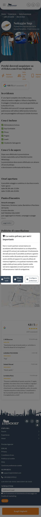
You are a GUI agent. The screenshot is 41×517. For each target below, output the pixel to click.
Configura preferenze (31, 279)
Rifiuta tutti (18, 279)
